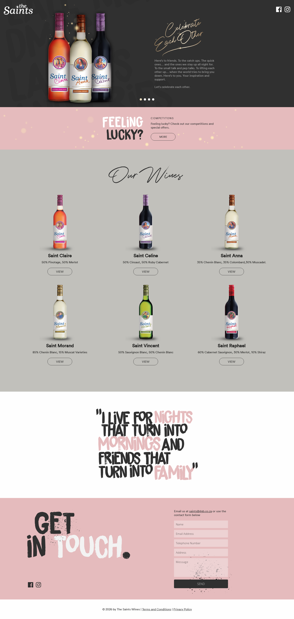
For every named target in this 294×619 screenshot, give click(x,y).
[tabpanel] (147, 53)
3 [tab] (149, 99)
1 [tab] (141, 99)
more (163, 136)
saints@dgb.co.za (200, 511)
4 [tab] (153, 99)
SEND (201, 584)
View (60, 271)
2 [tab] (145, 99)
